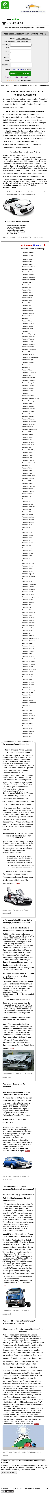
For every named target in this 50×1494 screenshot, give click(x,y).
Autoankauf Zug (26, 496)
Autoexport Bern (26, 540)
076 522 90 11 (10, 188)
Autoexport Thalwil (27, 695)
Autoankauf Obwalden (28, 408)
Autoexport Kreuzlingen (28, 612)
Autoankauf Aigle (27, 269)
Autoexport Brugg (27, 548)
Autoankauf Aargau (27, 264)
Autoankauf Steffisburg (28, 450)
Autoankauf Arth (26, 287)
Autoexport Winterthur (28, 726)
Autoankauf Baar (27, 290)
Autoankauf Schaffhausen (29, 429)
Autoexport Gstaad (27, 592)
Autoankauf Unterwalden (29, 463)
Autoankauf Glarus (27, 341)
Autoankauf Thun (27, 457)
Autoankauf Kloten (27, 370)
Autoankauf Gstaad (27, 352)
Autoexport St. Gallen (28, 682)
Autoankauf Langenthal (28, 383)
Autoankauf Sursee (27, 452)
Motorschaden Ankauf (11, 145)
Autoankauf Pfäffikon (28, 416)
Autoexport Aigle (26, 509)
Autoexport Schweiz (27, 255)
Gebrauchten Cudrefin (14, 768)
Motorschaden (8, 135)
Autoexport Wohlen (27, 728)
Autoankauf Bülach (27, 310)
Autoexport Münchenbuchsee (30, 638)
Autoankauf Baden (27, 292)
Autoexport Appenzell (28, 522)
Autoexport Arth (26, 527)
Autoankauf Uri (26, 465)
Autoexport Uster (27, 708)
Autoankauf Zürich (27, 494)
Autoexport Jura (26, 607)
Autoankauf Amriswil (28, 274)
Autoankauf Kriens (27, 375)
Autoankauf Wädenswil (28, 476)
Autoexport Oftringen (28, 651)
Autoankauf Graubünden (29, 344)
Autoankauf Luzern (27, 390)
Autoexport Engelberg (28, 574)
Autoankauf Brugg (27, 308)
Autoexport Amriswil (27, 514)
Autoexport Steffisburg (28, 690)
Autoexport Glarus (27, 581)
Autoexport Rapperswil (28, 659)
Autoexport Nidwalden (28, 646)
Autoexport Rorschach (28, 664)
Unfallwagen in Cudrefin (12, 930)
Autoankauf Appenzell (28, 282)
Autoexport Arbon (27, 525)
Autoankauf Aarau (27, 261)
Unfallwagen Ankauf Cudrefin (13, 950)
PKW (4, 177)
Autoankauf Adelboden (28, 267)
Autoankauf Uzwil (27, 470)
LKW (9, 1234)
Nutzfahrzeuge (28, 1222)
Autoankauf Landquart (28, 380)
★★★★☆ (12, 80)
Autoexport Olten (27, 654)
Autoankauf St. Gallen (28, 442)
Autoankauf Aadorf (27, 259)
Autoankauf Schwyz (27, 434)
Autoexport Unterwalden (29, 703)
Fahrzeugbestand (9, 877)
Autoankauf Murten (27, 403)
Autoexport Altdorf (27, 512)
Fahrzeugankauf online (16, 1024)
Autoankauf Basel (27, 298)
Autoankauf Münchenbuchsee (30, 398)
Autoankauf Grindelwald (29, 349)
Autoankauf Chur (27, 318)
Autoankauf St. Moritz (28, 445)
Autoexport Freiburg (27, 579)
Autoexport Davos (27, 561)
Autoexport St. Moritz (28, 684)
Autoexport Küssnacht (28, 617)
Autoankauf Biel (26, 305)
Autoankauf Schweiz (28, 252)
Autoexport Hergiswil (28, 594)
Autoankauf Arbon (27, 285)
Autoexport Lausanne (28, 625)
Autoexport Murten (27, 643)
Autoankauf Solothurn (28, 437)
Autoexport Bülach (27, 550)
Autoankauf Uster (27, 468)
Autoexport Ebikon (27, 568)
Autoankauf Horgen (27, 359)
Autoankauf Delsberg (28, 323)
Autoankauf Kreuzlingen (29, 372)
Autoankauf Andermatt (28, 280)
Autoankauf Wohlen (27, 488)
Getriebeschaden (24, 1345)
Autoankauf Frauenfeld (28, 336)
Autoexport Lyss (26, 633)
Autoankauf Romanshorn (29, 421)
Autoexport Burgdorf (27, 553)
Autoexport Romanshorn (29, 661)
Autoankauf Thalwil (27, 455)
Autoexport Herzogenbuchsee (30, 597)
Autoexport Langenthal (28, 623)
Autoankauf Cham (27, 316)
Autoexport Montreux (28, 635)
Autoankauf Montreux (28, 396)
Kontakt (23, 27)
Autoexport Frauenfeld (28, 576)
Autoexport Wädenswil (28, 715)
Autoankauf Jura (26, 367)
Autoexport (38, 128)
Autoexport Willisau (27, 723)
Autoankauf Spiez (27, 439)
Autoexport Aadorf (27, 499)
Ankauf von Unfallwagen (18, 1017)
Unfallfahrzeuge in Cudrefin (23, 973)
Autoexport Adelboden (28, 506)
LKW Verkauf (12, 1268)
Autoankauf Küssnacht (28, 378)
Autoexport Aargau (27, 504)
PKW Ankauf (40, 135)
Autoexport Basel (27, 537)
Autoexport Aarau (27, 501)
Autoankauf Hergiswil (28, 354)
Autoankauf (43, 99)
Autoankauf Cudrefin (12, 27)
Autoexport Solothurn (28, 677)
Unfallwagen (7, 1045)
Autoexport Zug (26, 736)
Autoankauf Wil (26, 481)
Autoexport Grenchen (28, 586)
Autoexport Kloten (27, 610)
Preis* (18, 48)
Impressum (30, 27)
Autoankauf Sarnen (27, 427)
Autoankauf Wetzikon (28, 478)
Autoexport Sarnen (27, 666)
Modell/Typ (17, 45)
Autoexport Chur (26, 558)
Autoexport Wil (26, 721)
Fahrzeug (9, 787)
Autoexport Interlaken (28, 602)
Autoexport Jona (26, 605)
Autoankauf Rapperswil (28, 419)
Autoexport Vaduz (27, 713)
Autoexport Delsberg (28, 563)
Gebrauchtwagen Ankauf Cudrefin (18, 750)
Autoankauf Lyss (26, 393)
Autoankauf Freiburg (28, 339)
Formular (8, 1249)
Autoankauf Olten (27, 414)
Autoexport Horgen (27, 599)
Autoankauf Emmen (27, 331)
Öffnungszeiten (40, 27)
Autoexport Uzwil (27, 710)
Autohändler (7, 799)
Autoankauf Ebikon (27, 329)
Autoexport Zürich (27, 733)
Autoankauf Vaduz (27, 473)
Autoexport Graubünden (29, 584)
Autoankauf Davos (27, 321)
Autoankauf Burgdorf (28, 313)
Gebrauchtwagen (12, 125)
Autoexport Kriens (27, 615)
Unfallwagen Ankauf (19, 104)
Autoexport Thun (27, 697)
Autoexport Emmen (27, 571)
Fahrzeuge (15, 1222)
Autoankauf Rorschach (28, 424)
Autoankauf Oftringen (28, 411)
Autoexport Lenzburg (28, 628)
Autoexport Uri (26, 705)
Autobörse (10, 780)
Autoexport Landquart (28, 620)
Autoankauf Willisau (27, 483)
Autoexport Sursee (27, 692)
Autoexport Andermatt (28, 519)
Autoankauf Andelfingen (29, 277)
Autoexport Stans (27, 687)
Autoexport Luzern (27, 630)
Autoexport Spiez (27, 679)
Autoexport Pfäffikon (28, 656)
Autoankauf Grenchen (28, 347)
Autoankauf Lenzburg (28, 388)
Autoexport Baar (26, 530)
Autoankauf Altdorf (27, 272)
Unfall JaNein (21, 69)
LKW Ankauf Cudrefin (11, 1204)
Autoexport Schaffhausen (29, 669)
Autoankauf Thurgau (28, 460)
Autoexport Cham (27, 556)
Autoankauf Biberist (27, 303)
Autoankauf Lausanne (28, 385)
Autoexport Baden (27, 532)
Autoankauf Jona (27, 365)
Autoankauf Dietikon (27, 326)
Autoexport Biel (26, 545)
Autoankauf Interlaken (28, 362)
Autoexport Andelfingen (28, 517)
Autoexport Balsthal (27, 535)
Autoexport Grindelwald (28, 589)
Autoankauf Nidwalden (28, 406)
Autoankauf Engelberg (28, 334)
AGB (8, 69)
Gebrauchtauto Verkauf (11, 773)
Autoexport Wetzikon (28, 718)
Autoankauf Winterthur (28, 486)
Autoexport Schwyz (27, 674)
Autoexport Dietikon (27, 566)
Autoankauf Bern (27, 300)
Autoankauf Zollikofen (28, 491)
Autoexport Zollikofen (28, 731)
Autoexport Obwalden (28, 648)
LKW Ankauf (7, 138)
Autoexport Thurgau (27, 700)
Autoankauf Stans (27, 447)
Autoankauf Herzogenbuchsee (30, 357)
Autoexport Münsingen (28, 641)
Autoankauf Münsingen (28, 401)
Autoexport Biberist (27, 543)
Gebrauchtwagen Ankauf (12, 128)
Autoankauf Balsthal (27, 295)
